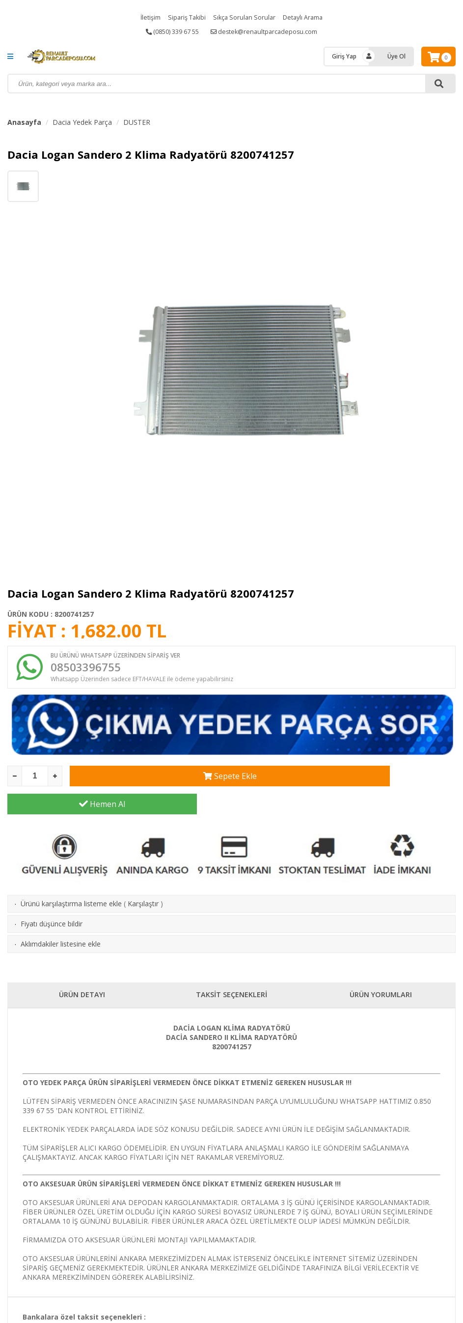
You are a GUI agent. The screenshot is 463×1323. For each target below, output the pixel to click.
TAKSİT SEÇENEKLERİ (231, 971)
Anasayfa (24, 122)
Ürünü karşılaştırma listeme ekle (71, 880)
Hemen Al (361, 781)
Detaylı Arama (307, 17)
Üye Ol (396, 56)
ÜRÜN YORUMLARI (381, 971)
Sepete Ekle (164, 781)
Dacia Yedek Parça (82, 122)
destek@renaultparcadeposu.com (269, 31)
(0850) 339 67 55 (168, 31)
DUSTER (136, 122)
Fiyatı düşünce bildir (51, 900)
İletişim (144, 17)
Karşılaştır (143, 880)
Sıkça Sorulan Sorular (244, 17)
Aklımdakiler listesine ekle (61, 920)
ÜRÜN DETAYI (82, 971)
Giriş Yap (344, 56)
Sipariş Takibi (183, 17)
